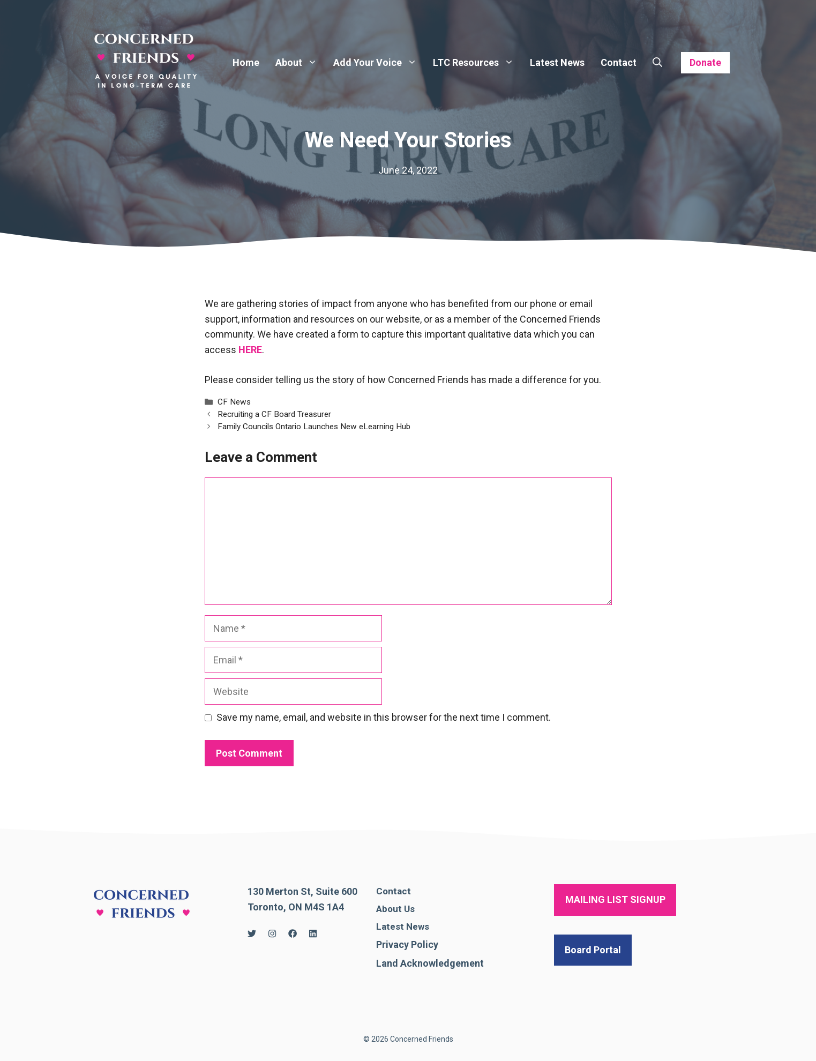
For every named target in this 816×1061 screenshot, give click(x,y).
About (300, 62)
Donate (705, 62)
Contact (619, 62)
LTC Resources (477, 62)
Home (246, 62)
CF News (234, 402)
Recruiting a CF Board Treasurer (274, 414)
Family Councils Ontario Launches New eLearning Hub (314, 426)
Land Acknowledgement (430, 963)
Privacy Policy (407, 944)
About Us (395, 908)
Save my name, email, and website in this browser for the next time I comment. (383, 717)
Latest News (557, 62)
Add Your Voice (379, 62)
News (417, 926)
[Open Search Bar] (657, 62)
